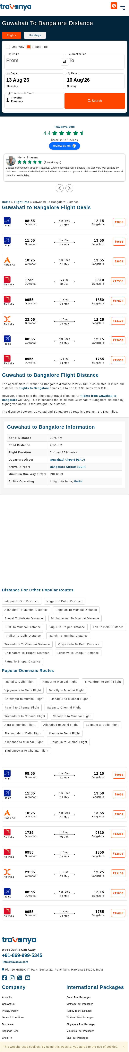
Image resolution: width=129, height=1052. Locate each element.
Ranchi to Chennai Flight (21, 707)
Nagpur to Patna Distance (64, 601)
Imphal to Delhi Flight (19, 681)
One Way (15, 47)
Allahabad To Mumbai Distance (26, 609)
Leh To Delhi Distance (108, 627)
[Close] (123, 1046)
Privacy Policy (10, 1010)
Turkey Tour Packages (79, 1010)
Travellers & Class (21, 93)
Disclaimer (8, 1024)
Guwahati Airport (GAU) (67, 459)
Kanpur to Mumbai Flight (59, 681)
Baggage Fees (10, 1030)
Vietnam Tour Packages (79, 1003)
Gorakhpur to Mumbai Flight (24, 698)
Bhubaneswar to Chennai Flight (26, 750)
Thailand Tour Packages (80, 1017)
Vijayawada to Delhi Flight (22, 690)
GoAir (78, 481)
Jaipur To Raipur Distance (67, 627)
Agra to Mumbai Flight (19, 724)
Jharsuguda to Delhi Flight (22, 733)
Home (6, 201)
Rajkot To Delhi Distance (23, 635)
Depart (13, 73)
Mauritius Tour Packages (80, 1030)
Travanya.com (64, 126)
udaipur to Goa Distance (21, 601)
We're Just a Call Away (19, 949)
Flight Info (21, 201)
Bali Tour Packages (77, 1037)
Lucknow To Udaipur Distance (78, 652)
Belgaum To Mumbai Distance (76, 609)
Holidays (35, 35)
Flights (11, 35)
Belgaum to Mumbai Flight (69, 742)
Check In (7, 1037)
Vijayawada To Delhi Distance (78, 644)
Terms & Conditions (13, 1017)
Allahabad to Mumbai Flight (23, 742)
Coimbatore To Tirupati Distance (26, 652)
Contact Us (8, 1003)
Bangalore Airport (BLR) (68, 466)
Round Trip (37, 47)
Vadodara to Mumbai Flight (72, 716)
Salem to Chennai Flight (64, 707)
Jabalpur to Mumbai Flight (69, 698)
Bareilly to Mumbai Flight (66, 690)
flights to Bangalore (34, 388)
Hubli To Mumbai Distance (22, 627)
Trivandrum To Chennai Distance (27, 644)
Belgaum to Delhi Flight (102, 724)
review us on (64, 146)
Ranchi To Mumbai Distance (68, 635)
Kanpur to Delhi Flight (64, 733)
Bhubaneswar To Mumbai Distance (75, 618)
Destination (77, 54)
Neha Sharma (28, 157)
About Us (7, 997)
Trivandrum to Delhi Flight (103, 681)
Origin (13, 54)
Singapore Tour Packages (81, 1024)
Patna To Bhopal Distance (22, 661)
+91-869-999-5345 (22, 955)
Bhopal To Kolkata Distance (23, 618)
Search (95, 100)
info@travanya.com (15, 961)
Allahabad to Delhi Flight (60, 724)
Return (73, 73)
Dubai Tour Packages (78, 997)
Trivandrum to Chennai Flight (24, 716)
